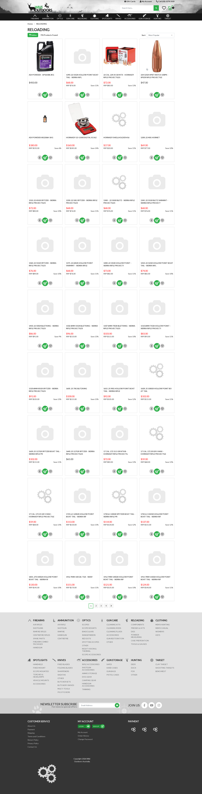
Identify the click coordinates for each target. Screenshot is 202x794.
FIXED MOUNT (39, 668)
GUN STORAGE (144, 17)
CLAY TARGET (161, 664)
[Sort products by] (160, 35)
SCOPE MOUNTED (41, 671)
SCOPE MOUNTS (89, 628)
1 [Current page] (90, 606)
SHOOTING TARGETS (164, 668)
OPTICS (60, 17)
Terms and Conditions (36, 736)
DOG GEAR (87, 677)
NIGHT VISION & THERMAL (89, 650)
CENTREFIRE (63, 638)
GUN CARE (70, 17)
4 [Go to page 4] (106, 606)
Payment (31, 729)
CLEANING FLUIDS (114, 631)
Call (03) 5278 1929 (165, 1)
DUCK (133, 668)
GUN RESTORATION (115, 638)
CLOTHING (94, 17)
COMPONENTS (137, 624)
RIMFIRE (61, 631)
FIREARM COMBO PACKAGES (40, 643)
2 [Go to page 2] (96, 606)
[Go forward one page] (111, 605)
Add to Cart (45, 95)
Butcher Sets (64, 682)
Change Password (85, 739)
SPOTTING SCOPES (90, 642)
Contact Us (32, 747)
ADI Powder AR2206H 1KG (41, 137)
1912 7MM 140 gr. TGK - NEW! (79, 577)
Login (84, 726)
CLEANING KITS (113, 624)
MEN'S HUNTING (162, 624)
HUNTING (157, 17)
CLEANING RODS (114, 628)
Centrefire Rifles (41, 635)
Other (61, 678)
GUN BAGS (111, 671)
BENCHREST (160, 671)
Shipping (31, 733)
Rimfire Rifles (39, 631)
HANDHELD (38, 664)
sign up (98, 726)
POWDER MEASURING (136, 636)
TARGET (168, 17)
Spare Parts (39, 638)
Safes (109, 664)
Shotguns (38, 628)
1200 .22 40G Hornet (150, 137)
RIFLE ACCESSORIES (90, 664)
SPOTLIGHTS (107, 17)
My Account (146, 1)
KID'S (157, 635)
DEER (133, 664)
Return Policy (33, 740)
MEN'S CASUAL (161, 628)
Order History (83, 736)
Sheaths (62, 675)
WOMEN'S (159, 631)
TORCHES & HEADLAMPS (38, 675)
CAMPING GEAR (89, 680)
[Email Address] (98, 705)
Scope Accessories (91, 654)
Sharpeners (63, 671)
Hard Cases (112, 668)
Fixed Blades (64, 664)
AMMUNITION (47, 17)
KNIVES (118, 17)
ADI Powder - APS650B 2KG (41, 75)
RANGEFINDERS (89, 635)
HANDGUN (62, 635)
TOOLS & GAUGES (139, 644)
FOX (133, 671)
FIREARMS (35, 17)
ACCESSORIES (129, 17)
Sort (144, 35)
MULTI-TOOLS (64, 689)
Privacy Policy (33, 743)
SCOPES (85, 624)
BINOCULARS (88, 631)
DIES (133, 631)
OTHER (85, 645)
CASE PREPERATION (140, 640)
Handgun (37, 647)
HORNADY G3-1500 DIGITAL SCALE (81, 137)
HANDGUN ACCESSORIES (88, 684)
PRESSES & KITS (138, 628)
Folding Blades (65, 668)
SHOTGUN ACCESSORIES (88, 668)
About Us (31, 726)
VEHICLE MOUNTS (41, 680)
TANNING (86, 689)
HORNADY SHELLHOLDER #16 (116, 137)
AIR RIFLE (62, 624)
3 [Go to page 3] (101, 606)
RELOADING (82, 17)
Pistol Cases (113, 675)
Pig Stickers (64, 692)
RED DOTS (86, 638)
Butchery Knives (66, 685)
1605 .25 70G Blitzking (76, 388)
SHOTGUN (62, 628)
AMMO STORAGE (89, 673)
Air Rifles (37, 624)
